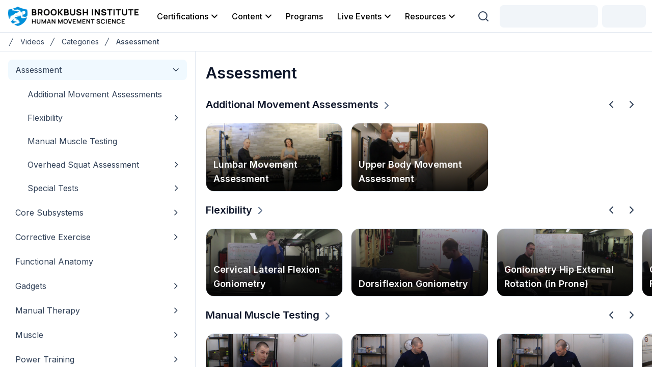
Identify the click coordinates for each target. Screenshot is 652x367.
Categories (80, 41)
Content (253, 16)
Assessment (137, 41)
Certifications (188, 16)
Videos (32, 41)
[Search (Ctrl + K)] (483, 16)
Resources (431, 16)
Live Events (365, 16)
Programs (304, 16)
